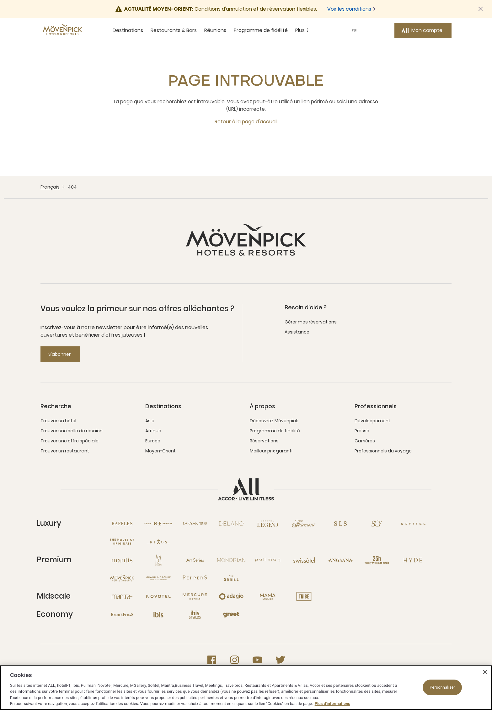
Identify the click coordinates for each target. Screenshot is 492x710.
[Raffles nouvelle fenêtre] (122, 524)
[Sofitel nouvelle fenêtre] (413, 524)
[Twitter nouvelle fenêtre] (280, 659)
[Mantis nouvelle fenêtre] (122, 560)
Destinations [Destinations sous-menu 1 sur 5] (128, 30)
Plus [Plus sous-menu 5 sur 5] (302, 30)
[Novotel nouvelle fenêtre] (158, 596)
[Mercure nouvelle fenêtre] (195, 596)
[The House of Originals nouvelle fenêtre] (122, 542)
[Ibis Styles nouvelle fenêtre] (195, 615)
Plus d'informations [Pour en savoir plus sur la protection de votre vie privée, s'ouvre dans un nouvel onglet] (332, 703)
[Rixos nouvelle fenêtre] (158, 542)
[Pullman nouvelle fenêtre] (267, 560)
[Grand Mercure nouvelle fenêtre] (158, 578)
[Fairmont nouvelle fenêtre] (304, 524)
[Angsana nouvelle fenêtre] (340, 560)
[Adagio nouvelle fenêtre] (231, 596)
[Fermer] (485, 672)
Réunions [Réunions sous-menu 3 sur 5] (215, 30)
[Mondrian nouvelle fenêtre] (231, 560)
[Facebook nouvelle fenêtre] (211, 659)
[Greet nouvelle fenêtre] (231, 615)
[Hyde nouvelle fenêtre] (413, 560)
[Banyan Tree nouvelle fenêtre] (195, 524)
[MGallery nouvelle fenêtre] (158, 560)
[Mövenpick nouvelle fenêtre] (122, 578)
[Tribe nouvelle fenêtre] (304, 596)
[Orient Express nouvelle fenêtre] (158, 524)
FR (354, 30)
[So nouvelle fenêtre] (377, 524)
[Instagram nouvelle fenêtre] (234, 659)
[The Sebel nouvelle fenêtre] (231, 578)
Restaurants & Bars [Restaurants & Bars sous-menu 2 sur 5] (174, 30)
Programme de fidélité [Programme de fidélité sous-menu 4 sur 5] (261, 30)
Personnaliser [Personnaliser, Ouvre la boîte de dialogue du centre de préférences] (442, 687)
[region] (246, 687)
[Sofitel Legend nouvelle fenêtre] (267, 524)
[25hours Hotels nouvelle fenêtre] (377, 560)
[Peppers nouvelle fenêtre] (195, 578)
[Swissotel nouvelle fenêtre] (304, 560)
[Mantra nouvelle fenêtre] (122, 596)
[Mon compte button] (423, 30)
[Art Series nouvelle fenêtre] (195, 560)
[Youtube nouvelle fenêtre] (257, 659)
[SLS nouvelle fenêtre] (340, 524)
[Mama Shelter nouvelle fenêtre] (267, 596)
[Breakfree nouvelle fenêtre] (122, 615)
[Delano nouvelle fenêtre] (231, 524)
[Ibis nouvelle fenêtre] (158, 615)
